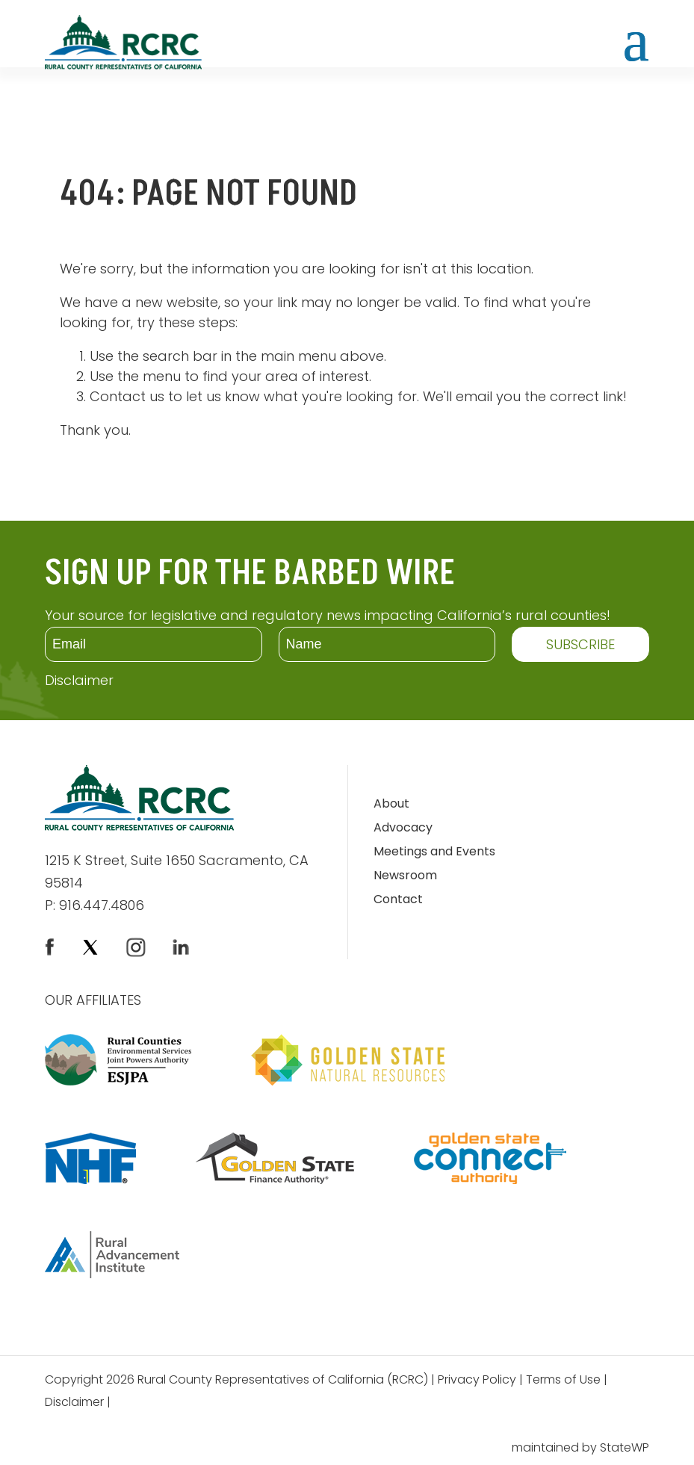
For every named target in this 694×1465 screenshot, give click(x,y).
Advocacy (403, 829)
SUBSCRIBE (580, 644)
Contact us (127, 396)
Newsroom (405, 877)
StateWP (624, 1447)
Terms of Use (563, 1381)
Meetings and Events (434, 853)
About (391, 805)
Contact (398, 900)
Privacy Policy (477, 1381)
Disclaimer (79, 680)
